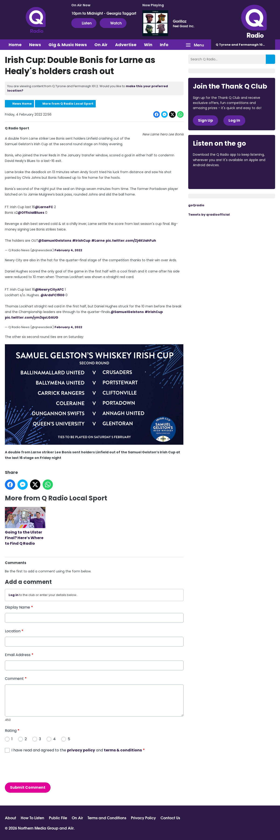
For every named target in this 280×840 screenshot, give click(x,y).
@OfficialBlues (31, 212)
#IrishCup (81, 240)
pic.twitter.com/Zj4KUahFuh (131, 240)
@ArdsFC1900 (53, 295)
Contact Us (170, 817)
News (35, 45)
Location (14, 631)
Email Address (19, 655)
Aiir (71, 828)
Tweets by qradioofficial (209, 214)
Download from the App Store (211, 177)
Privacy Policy (143, 817)
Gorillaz (179, 21)
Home (15, 45)
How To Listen (32, 817)
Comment (16, 678)
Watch (113, 23)
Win (148, 45)
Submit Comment (27, 787)
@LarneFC (44, 207)
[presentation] (40, 767)
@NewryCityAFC (49, 289)
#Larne (98, 240)
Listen (84, 23)
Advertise (126, 45)
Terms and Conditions (107, 817)
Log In (234, 120)
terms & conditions (123, 750)
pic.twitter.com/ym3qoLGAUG (31, 317)
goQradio (196, 205)
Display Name (19, 607)
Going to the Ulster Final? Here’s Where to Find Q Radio (25, 526)
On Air (101, 45)
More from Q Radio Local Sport (67, 103)
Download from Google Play (250, 177)
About (10, 817)
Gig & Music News (67, 45)
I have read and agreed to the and (78, 750)
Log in (13, 595)
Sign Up (205, 120)
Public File (58, 817)
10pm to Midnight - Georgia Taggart (103, 13)
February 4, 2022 (68, 250)
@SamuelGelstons (54, 240)
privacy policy (81, 750)
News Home (22, 103)
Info (164, 45)
